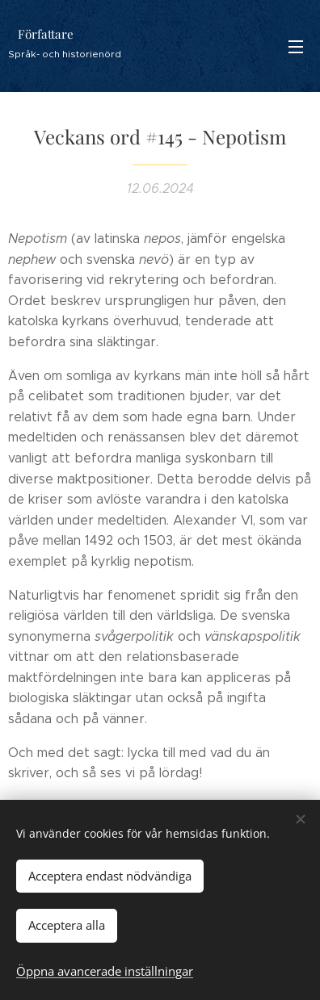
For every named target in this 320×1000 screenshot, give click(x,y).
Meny (295, 47)
